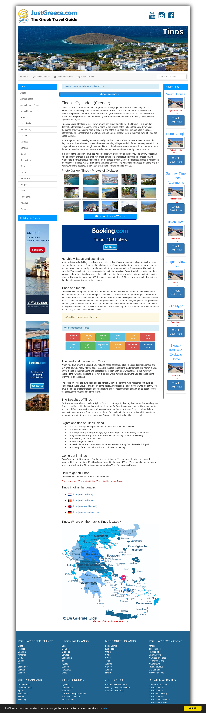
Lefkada (21, 670)
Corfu (20, 658)
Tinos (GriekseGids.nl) (80, 494)
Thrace (21, 696)
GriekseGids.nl (156, 687)
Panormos (25, 178)
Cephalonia (67, 658)
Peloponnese (24, 684)
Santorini (22, 652)
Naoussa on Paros (157, 658)
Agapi (23, 93)
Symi (107, 655)
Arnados (24, 117)
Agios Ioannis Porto (29, 105)
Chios (64, 673)
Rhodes (21, 649)
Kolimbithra (25, 160)
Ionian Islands (68, 699)
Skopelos (66, 652)
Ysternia (24, 209)
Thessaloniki (155, 649)
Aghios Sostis (26, 99)
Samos (21, 661)
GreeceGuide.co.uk (158, 684)
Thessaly (22, 699)
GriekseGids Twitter (158, 702)
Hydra (108, 673)
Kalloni (23, 135)
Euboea (65, 667)
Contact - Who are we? (116, 684)
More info (104, 708)
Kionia (23, 154)
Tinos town (25, 197)
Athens (152, 646)
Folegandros (111, 646)
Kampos (24, 142)
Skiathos (66, 649)
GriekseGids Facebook (159, 699)
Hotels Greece (85, 76)
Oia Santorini (155, 670)
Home (24, 76)
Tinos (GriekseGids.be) (81, 500)
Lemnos (65, 655)
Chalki (108, 652)
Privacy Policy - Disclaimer (117, 687)
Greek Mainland (63, 76)
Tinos (107, 661)
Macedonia (23, 693)
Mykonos (22, 655)
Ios (63, 661)
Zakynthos (23, 667)
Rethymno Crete (156, 661)
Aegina (108, 670)
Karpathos (66, 670)
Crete (20, 646)
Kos (19, 664)
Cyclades (92, 86)
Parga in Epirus (156, 667)
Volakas (24, 203)
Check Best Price (176, 120)
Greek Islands (41, 76)
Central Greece (25, 687)
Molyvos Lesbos (156, 673)
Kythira (65, 664)
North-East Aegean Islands (74, 693)
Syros (108, 658)
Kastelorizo (110, 649)
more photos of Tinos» (110, 216)
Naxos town (154, 664)
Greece (67, 86)
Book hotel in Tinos (110, 94)
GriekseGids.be (156, 690)
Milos (64, 646)
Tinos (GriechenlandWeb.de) (83, 512)
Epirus (21, 690)
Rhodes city (154, 652)
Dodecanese (67, 687)
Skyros (108, 667)
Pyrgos (23, 184)
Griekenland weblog (158, 693)
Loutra (23, 172)
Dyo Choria (25, 123)
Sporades (66, 690)
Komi (22, 166)
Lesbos (21, 673)
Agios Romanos (27, 111)
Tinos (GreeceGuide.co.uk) (82, 506)
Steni (22, 190)
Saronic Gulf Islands (71, 696)
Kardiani (24, 148)
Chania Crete (155, 655)
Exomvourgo (26, 129)
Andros (108, 664)
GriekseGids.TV (156, 696)
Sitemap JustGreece (114, 690)
